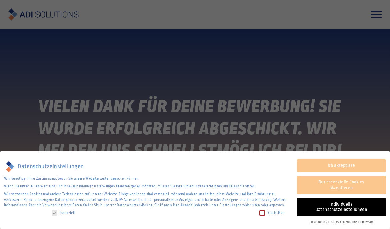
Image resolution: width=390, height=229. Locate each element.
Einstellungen (230, 205)
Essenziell (63, 213)
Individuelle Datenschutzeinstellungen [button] (341, 207)
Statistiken (271, 213)
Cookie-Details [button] (318, 222)
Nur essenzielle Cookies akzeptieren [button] (341, 185)
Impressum (367, 222)
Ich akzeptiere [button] (341, 165)
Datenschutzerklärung (134, 205)
